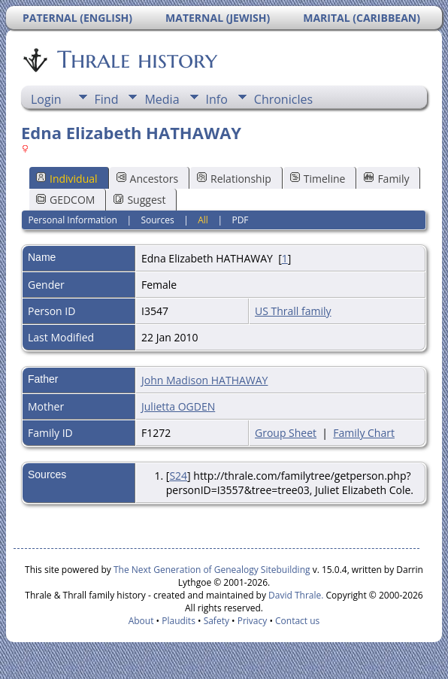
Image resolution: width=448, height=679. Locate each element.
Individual (67, 178)
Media (161, 99)
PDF (240, 220)
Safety (216, 620)
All (203, 220)
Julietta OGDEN (178, 406)
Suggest (139, 199)
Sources (157, 220)
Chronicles (283, 99)
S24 (178, 475)
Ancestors (147, 178)
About (141, 620)
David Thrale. (294, 595)
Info (217, 99)
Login (46, 99)
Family (386, 178)
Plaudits (178, 620)
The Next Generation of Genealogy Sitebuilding (212, 569)
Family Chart (364, 433)
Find (107, 99)
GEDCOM (65, 199)
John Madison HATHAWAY (204, 380)
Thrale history (136, 59)
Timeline (318, 178)
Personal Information (72, 220)
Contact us (297, 620)
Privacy (253, 620)
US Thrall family (293, 311)
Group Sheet (285, 433)
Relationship (234, 178)
